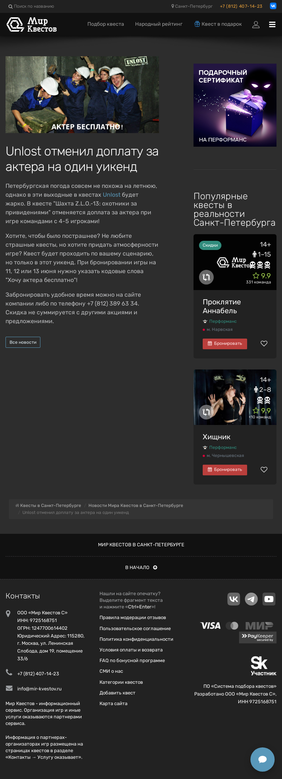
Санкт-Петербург (192, 6)
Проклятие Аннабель (222, 306)
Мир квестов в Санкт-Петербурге (141, 544)
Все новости (23, 342)
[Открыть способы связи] (262, 759)
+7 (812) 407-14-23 (241, 6)
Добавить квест (117, 693)
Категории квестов (121, 682)
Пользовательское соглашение (135, 628)
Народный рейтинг (158, 24)
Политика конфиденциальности (136, 639)
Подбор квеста (105, 24)
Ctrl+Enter (139, 607)
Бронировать (225, 343)
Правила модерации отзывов (133, 617)
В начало (141, 567)
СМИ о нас (111, 671)
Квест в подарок (218, 24)
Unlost (111, 194)
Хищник (217, 436)
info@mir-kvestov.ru (39, 689)
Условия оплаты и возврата (131, 650)
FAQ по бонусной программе (132, 660)
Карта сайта (113, 703)
